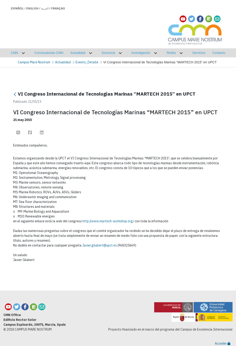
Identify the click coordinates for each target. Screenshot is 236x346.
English (32, 8)
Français (58, 8)
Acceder (222, 343)
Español (17, 8)
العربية (45, 8)
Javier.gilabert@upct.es (99, 245)
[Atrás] (15, 94)
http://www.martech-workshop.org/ (108, 221)
